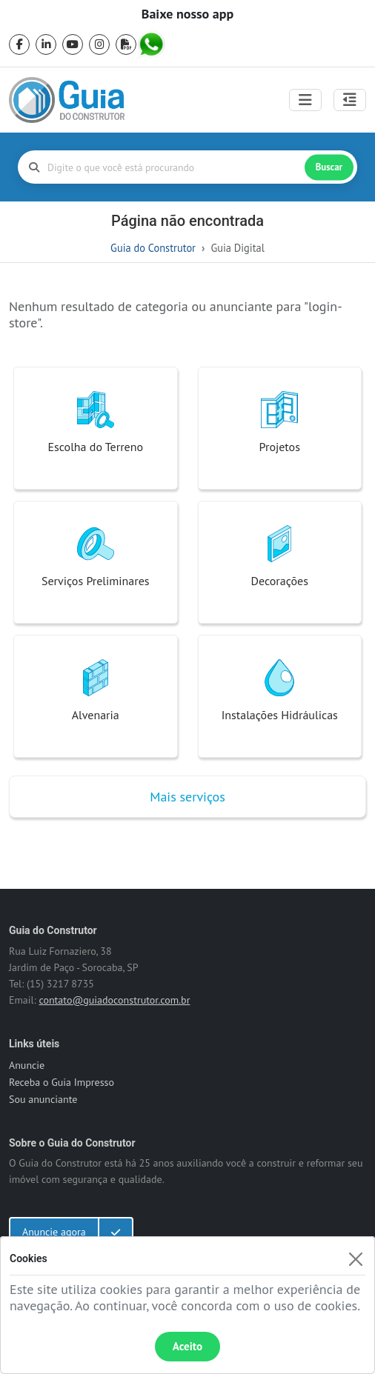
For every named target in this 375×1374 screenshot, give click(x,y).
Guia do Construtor (153, 248)
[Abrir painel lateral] (349, 100)
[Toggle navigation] (305, 100)
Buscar (329, 167)
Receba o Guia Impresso (61, 1082)
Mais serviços (187, 796)
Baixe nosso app (187, 14)
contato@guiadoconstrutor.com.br (114, 1000)
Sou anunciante (43, 1099)
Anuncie (26, 1065)
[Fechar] (355, 1259)
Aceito (187, 1346)
